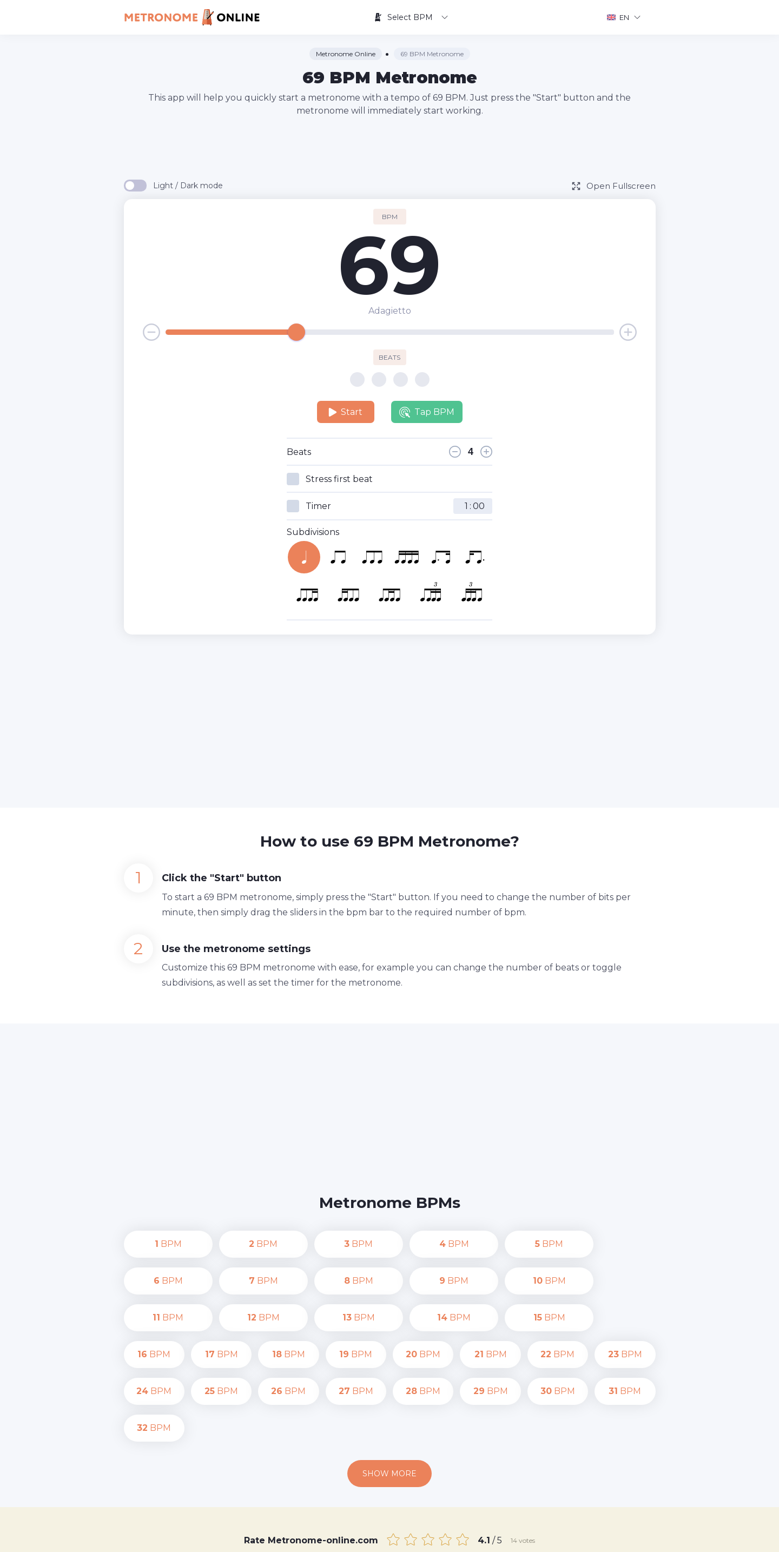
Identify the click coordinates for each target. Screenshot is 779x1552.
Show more (389, 1400)
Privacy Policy (487, 1535)
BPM (154, 1244)
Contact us (429, 1535)
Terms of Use (548, 1535)
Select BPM (411, 17)
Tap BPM (426, 412)
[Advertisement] (389, 147)
